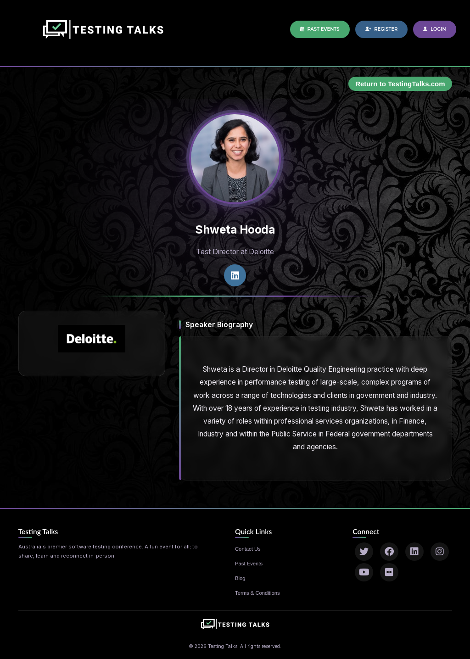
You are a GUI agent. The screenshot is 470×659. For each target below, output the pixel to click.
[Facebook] (389, 551)
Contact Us (248, 549)
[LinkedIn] (414, 551)
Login (434, 29)
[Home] (103, 34)
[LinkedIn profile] (235, 275)
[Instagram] (440, 551)
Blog (240, 578)
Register (381, 29)
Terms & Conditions (257, 593)
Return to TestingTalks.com (400, 84)
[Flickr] (389, 572)
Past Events (320, 29)
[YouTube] (364, 572)
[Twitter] (364, 551)
